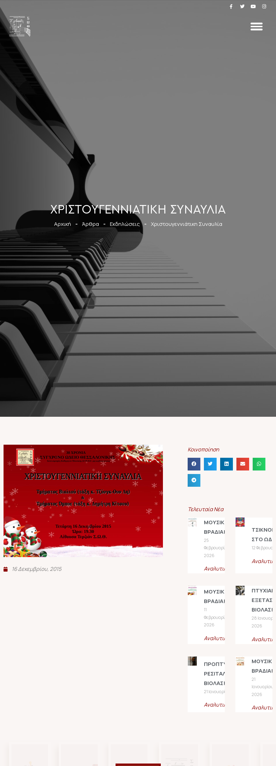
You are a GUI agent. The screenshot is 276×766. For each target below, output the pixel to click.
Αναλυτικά (216, 568)
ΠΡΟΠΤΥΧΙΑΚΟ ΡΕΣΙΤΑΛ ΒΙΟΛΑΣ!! (223, 673)
